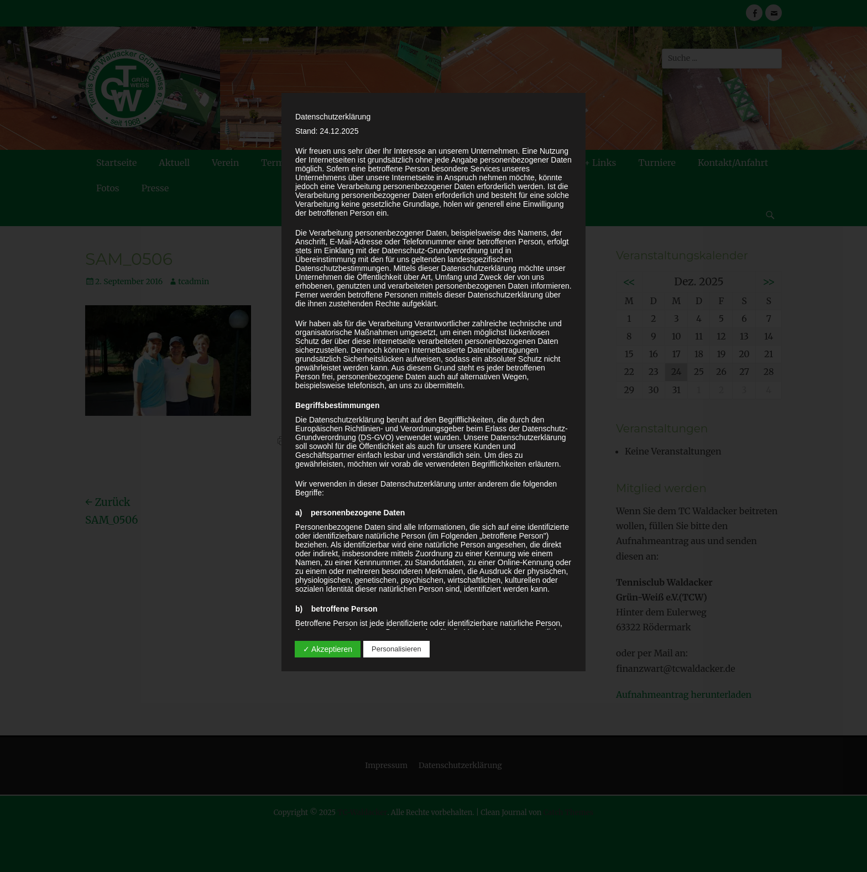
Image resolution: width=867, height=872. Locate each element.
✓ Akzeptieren (327, 649)
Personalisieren (396, 649)
